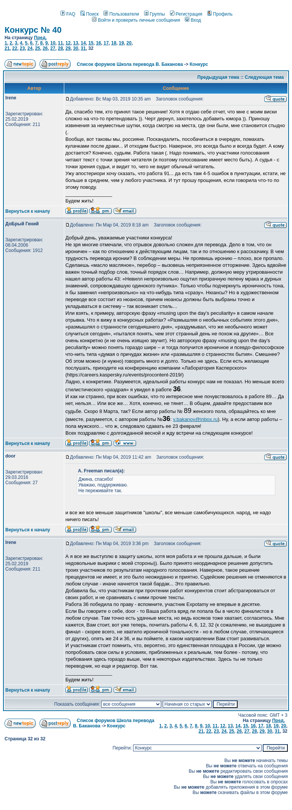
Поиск (89, 14)
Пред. (40, 37)
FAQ (67, 14)
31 (83, 48)
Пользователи (121, 14)
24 (29, 48)
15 (90, 43)
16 (98, 43)
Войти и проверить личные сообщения (136, 20)
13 (75, 43)
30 (75, 48)
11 (60, 43)
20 (129, 43)
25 (37, 48)
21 (7, 48)
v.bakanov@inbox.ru (195, 419)
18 (113, 43)
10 (52, 43)
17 (105, 43)
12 (67, 43)
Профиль (220, 14)
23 (22, 48)
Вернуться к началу (27, 211)
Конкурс (199, 64)
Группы (154, 14)
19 (121, 43)
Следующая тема (264, 77)
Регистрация (186, 14)
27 (52, 48)
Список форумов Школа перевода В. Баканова (130, 64)
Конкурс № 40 (33, 30)
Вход (193, 20)
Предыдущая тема (218, 77)
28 (60, 48)
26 (45, 48)
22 (14, 48)
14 (83, 43)
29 (67, 48)
